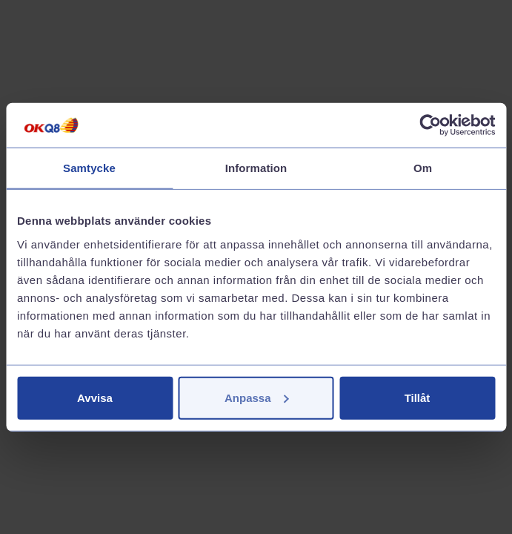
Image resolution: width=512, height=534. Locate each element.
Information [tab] (256, 168)
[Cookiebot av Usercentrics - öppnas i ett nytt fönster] (430, 125)
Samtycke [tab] (89, 168)
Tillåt (417, 397)
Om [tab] (422, 168)
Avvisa (95, 397)
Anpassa (257, 397)
